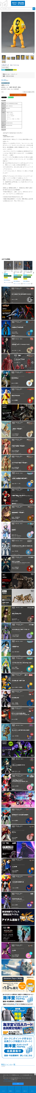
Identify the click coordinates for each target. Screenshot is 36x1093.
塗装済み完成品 (10, 76)
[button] (2, 272)
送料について (5, 85)
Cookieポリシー (7, 1079)
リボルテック (14, 74)
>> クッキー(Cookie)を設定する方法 (10, 1081)
